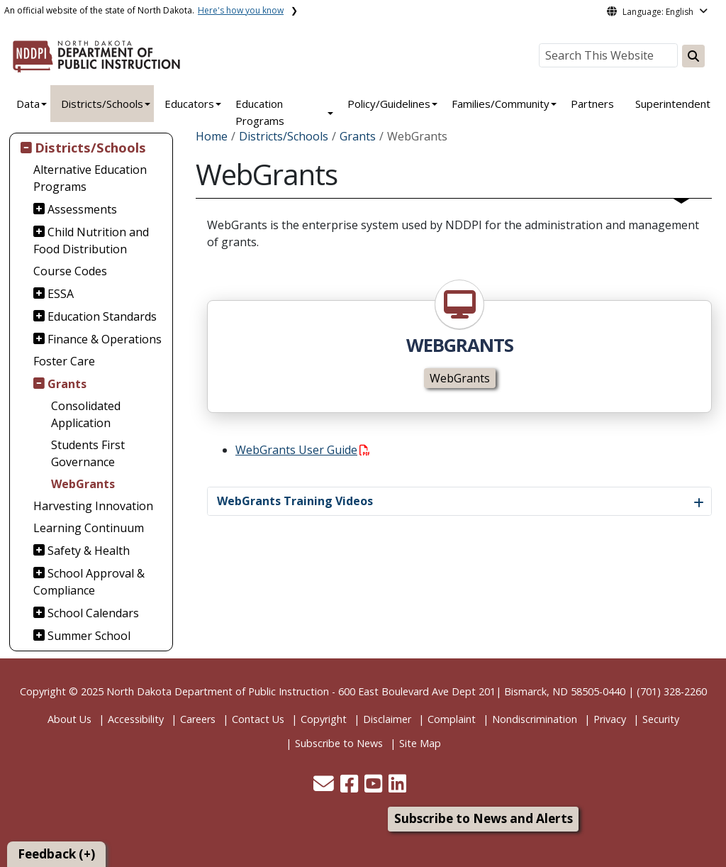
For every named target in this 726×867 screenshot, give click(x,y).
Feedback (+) (56, 854)
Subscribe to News (339, 743)
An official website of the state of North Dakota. (144, 10)
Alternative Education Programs (90, 178)
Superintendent (672, 103)
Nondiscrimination (534, 719)
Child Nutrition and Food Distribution (91, 240)
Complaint (452, 719)
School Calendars (93, 613)
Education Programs (259, 112)
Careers (198, 719)
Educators (189, 103)
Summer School (89, 636)
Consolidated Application (86, 414)
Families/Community (500, 103)
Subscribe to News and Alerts (483, 818)
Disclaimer (387, 719)
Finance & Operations (105, 339)
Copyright (324, 719)
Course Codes (70, 271)
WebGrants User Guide (302, 450)
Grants (67, 384)
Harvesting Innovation (93, 506)
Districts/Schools (102, 103)
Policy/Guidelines (388, 103)
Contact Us (258, 719)
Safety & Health (89, 550)
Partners (592, 103)
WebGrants (83, 484)
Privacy (609, 719)
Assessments (82, 209)
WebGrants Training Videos (295, 501)
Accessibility (136, 719)
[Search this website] (693, 56)
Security (660, 719)
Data (28, 103)
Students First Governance (88, 453)
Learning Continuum (88, 528)
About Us (69, 719)
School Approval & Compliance (89, 581)
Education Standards (102, 316)
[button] (325, 787)
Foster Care (64, 361)
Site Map (420, 743)
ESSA (61, 294)
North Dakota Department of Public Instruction (217, 691)
